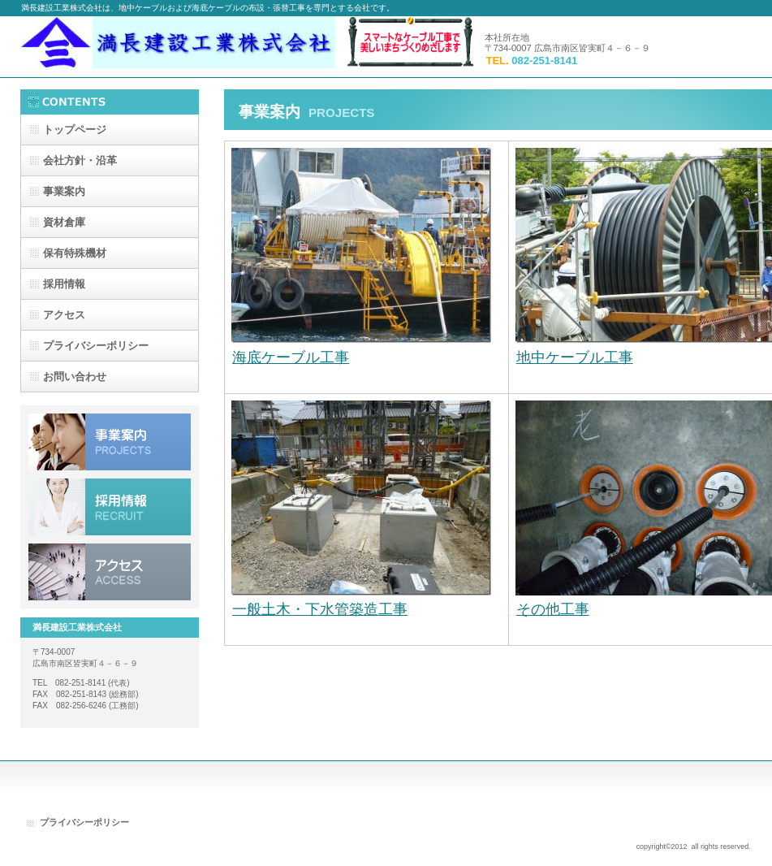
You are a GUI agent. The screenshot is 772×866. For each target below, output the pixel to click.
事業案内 (109, 442)
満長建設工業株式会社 (183, 46)
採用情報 (109, 506)
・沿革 (80, 160)
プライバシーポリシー (84, 822)
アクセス (109, 571)
